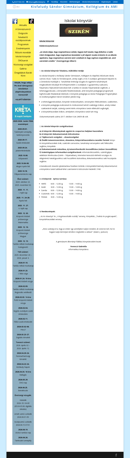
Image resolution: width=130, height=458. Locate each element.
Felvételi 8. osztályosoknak (23, 39)
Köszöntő (63, 2)
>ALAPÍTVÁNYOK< (23, 99)
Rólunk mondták (23, 52)
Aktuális (23, 25)
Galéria (23, 68)
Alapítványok (106, 2)
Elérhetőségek (75, 2)
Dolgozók (23, 33)
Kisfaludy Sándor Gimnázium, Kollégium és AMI (74, 7)
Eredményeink (23, 48)
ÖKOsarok (23, 60)
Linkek (115, 2)
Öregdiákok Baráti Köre (23, 74)
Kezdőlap (54, 2)
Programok (23, 44)
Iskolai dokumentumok (90, 2)
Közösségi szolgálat (23, 64)
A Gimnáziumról (23, 29)
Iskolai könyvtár (23, 56)
